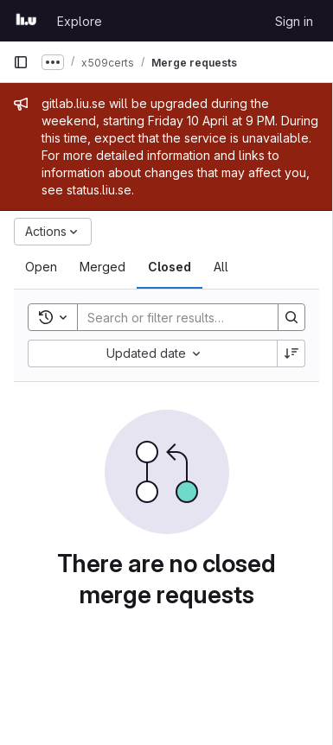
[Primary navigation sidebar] (21, 62)
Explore (79, 21)
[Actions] (53, 231)
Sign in (294, 21)
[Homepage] (26, 21)
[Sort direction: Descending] (291, 353)
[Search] (191, 317)
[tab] (41, 267)
